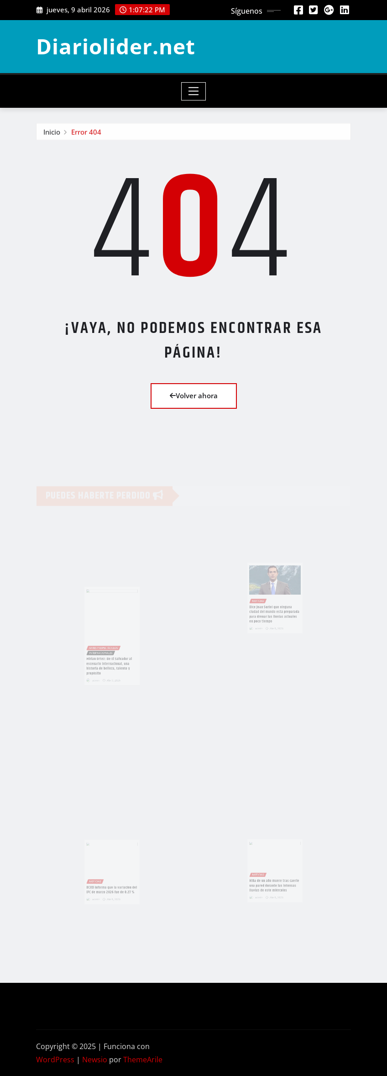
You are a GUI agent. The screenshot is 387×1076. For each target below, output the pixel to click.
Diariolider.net (115, 46)
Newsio (94, 1060)
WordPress (55, 1060)
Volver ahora (194, 395)
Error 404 (86, 133)
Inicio (51, 133)
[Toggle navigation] (193, 91)
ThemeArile (142, 1060)
